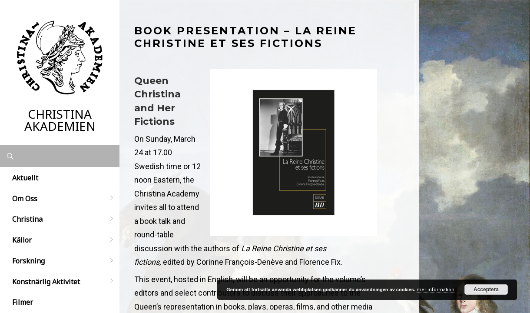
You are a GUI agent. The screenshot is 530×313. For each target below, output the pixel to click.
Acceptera (486, 289)
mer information (435, 290)
